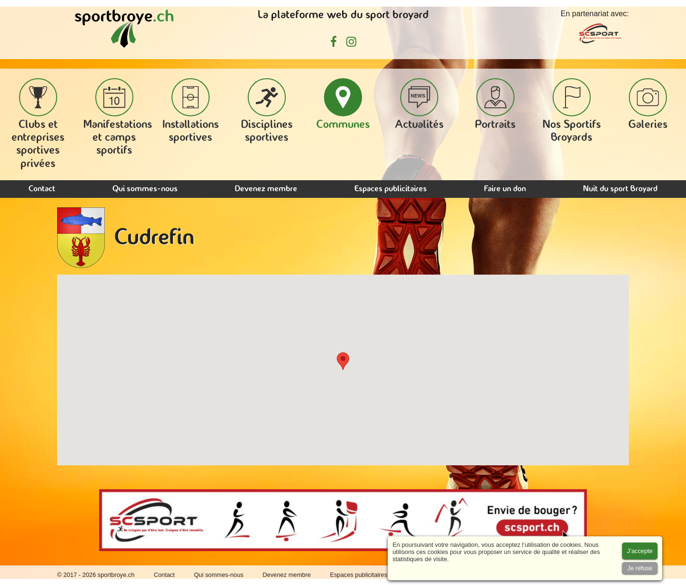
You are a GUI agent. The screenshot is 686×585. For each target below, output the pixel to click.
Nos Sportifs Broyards (572, 111)
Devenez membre (266, 189)
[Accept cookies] (639, 551)
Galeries (647, 104)
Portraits (495, 104)
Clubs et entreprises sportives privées (37, 124)
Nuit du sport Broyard (620, 189)
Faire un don (505, 189)
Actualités (419, 104)
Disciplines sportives (267, 111)
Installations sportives (190, 111)
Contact (42, 189)
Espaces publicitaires (390, 189)
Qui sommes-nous (145, 189)
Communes (343, 104)
